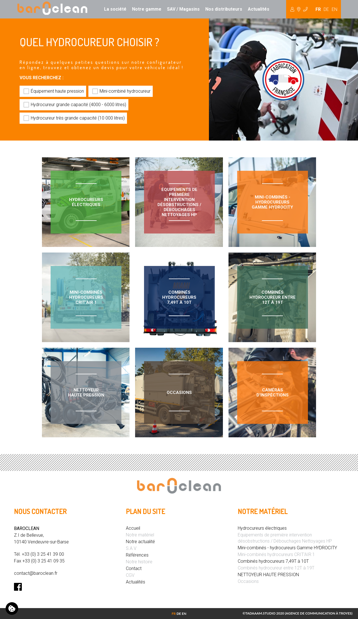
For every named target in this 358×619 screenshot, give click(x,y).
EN (334, 9)
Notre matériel (140, 535)
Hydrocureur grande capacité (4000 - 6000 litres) (74, 105)
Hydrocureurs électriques (262, 528)
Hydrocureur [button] (299, 9)
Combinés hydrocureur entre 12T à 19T (276, 568)
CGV (130, 575)
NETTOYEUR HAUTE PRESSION (268, 574)
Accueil (133, 528)
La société (115, 9)
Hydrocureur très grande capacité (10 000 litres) (74, 118)
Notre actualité (140, 541)
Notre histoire (139, 561)
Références (137, 555)
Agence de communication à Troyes (319, 613)
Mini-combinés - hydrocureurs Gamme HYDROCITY (287, 547)
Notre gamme (146, 9)
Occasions (248, 581)
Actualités (258, 9)
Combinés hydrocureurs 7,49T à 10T (273, 561)
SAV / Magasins (183, 9)
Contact (134, 568)
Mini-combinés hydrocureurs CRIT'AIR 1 (276, 554)
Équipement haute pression (53, 91)
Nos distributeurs (223, 9)
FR (318, 9)
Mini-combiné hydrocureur (121, 91)
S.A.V (131, 548)
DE (326, 9)
